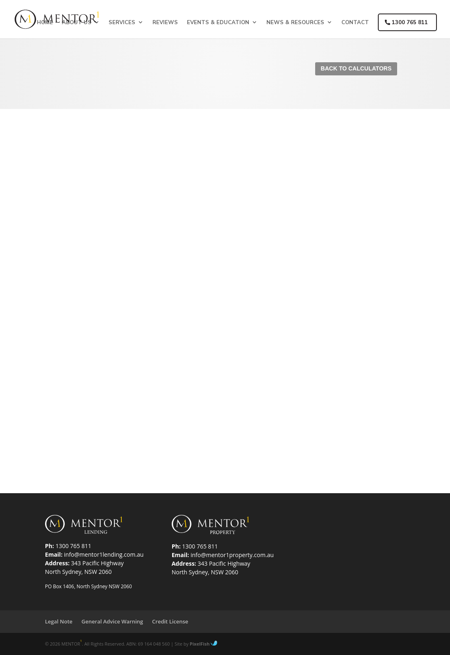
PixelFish (203, 644)
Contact (355, 22)
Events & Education (218, 22)
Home (45, 22)
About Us (76, 22)
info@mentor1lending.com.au (103, 554)
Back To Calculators (356, 68)
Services (122, 22)
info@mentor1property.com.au (232, 555)
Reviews (165, 22)
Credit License (170, 621)
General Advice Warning (112, 621)
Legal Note (59, 621)
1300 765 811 (406, 22)
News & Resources (295, 22)
